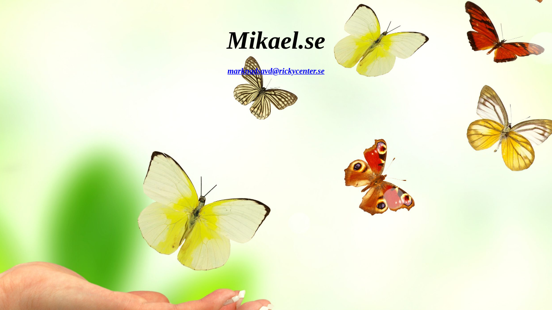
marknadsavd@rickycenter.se (276, 70)
